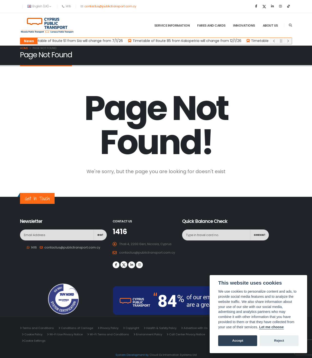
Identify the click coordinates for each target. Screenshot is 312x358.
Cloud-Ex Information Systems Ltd (173, 355)
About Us (270, 25)
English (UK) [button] (39, 6)
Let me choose (271, 327)
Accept (237, 340)
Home (24, 48)
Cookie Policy (33, 334)
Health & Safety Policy (161, 328)
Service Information (172, 25)
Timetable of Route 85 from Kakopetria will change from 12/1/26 (187, 40)
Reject (279, 340)
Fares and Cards (211, 25)
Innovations (244, 25)
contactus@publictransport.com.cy (110, 6)
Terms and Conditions (38, 328)
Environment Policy (148, 334)
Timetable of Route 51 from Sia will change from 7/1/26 (76, 40)
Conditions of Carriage (76, 328)
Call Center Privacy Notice (186, 334)
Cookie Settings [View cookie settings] (35, 341)
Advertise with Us (195, 328)
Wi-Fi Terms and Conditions (109, 334)
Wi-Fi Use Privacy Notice (66, 334)
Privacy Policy (108, 328)
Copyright (132, 328)
